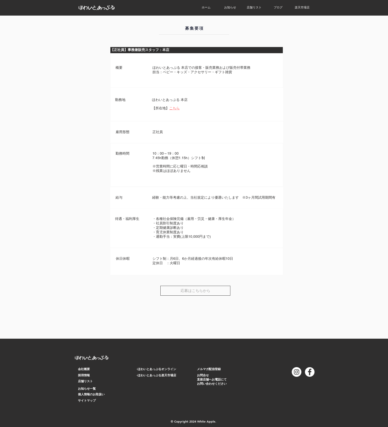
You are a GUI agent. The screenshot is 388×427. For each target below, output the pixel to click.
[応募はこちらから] (195, 291)
